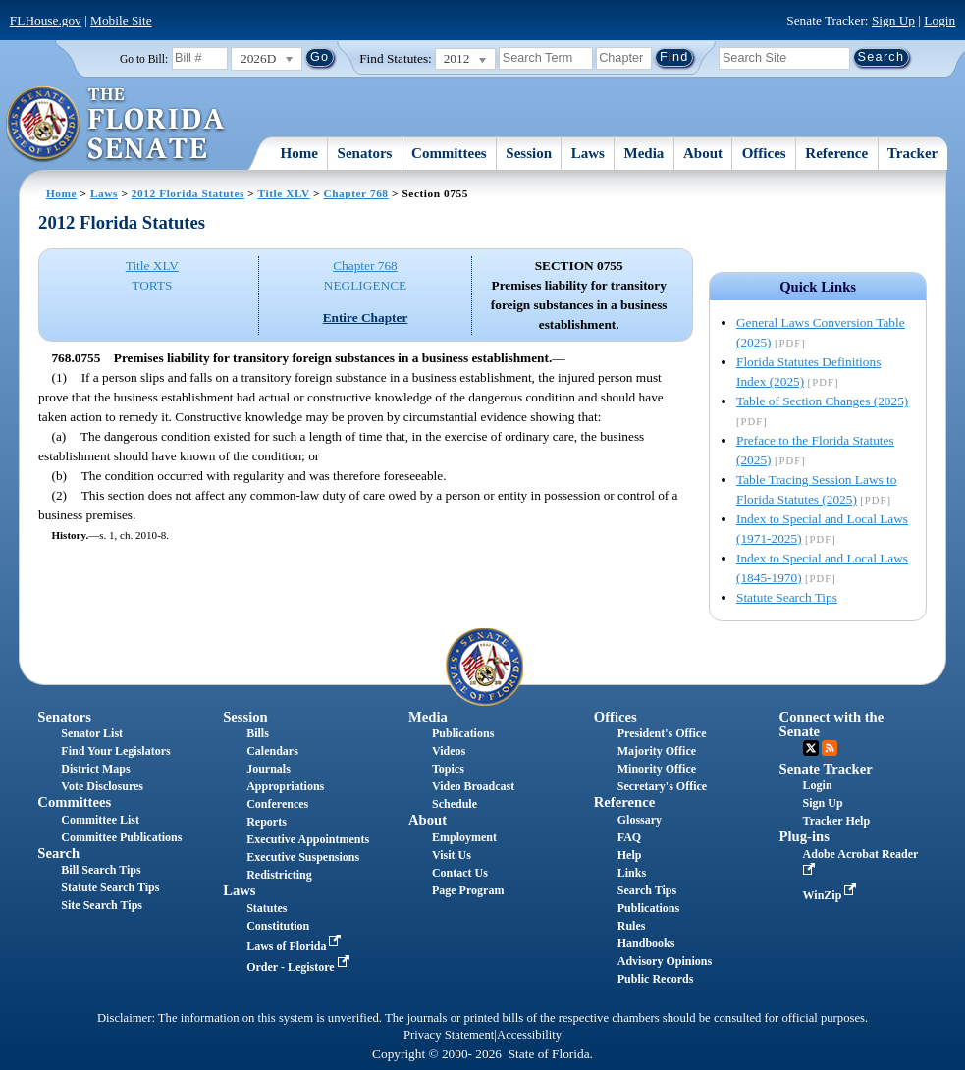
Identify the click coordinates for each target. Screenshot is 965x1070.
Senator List (92, 733)
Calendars (272, 751)
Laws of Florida (295, 946)
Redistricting (279, 875)
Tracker (912, 153)
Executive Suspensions (302, 857)
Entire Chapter (365, 317)
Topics (448, 769)
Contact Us (460, 873)
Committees (449, 153)
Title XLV (284, 193)
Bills (257, 733)
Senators (365, 153)
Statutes (266, 908)
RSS (829, 748)
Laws (588, 153)
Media (644, 153)
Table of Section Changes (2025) (822, 401)
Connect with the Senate (832, 724)
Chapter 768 (355, 193)
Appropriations (285, 786)
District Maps (95, 769)
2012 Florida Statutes (188, 193)
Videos (448, 751)
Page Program (468, 890)
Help (629, 855)
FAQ (629, 837)
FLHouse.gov (45, 20)
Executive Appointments (307, 839)
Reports (266, 822)
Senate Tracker (826, 768)
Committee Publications (121, 837)
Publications (463, 733)
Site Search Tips (101, 905)
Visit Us (451, 855)
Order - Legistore (299, 967)
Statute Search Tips (786, 597)
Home (299, 153)
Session (529, 153)
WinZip (832, 895)
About (703, 153)
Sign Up (893, 20)
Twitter (811, 748)
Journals (268, 769)
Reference (836, 153)
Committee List (100, 820)
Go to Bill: (144, 59)
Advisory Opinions (664, 961)
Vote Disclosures (102, 786)
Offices (764, 153)
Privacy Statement (448, 1035)
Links (631, 873)
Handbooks (646, 943)
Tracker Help (837, 821)
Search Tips (646, 890)
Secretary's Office (662, 786)
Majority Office (656, 751)
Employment (464, 837)
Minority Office (656, 769)
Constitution (277, 926)
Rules (631, 926)
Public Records (655, 979)
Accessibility (529, 1035)
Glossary (639, 820)
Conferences (277, 804)
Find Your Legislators (115, 751)
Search (58, 853)
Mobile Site (121, 20)
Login (939, 20)
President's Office (662, 733)
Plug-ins (804, 836)
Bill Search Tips (100, 870)
